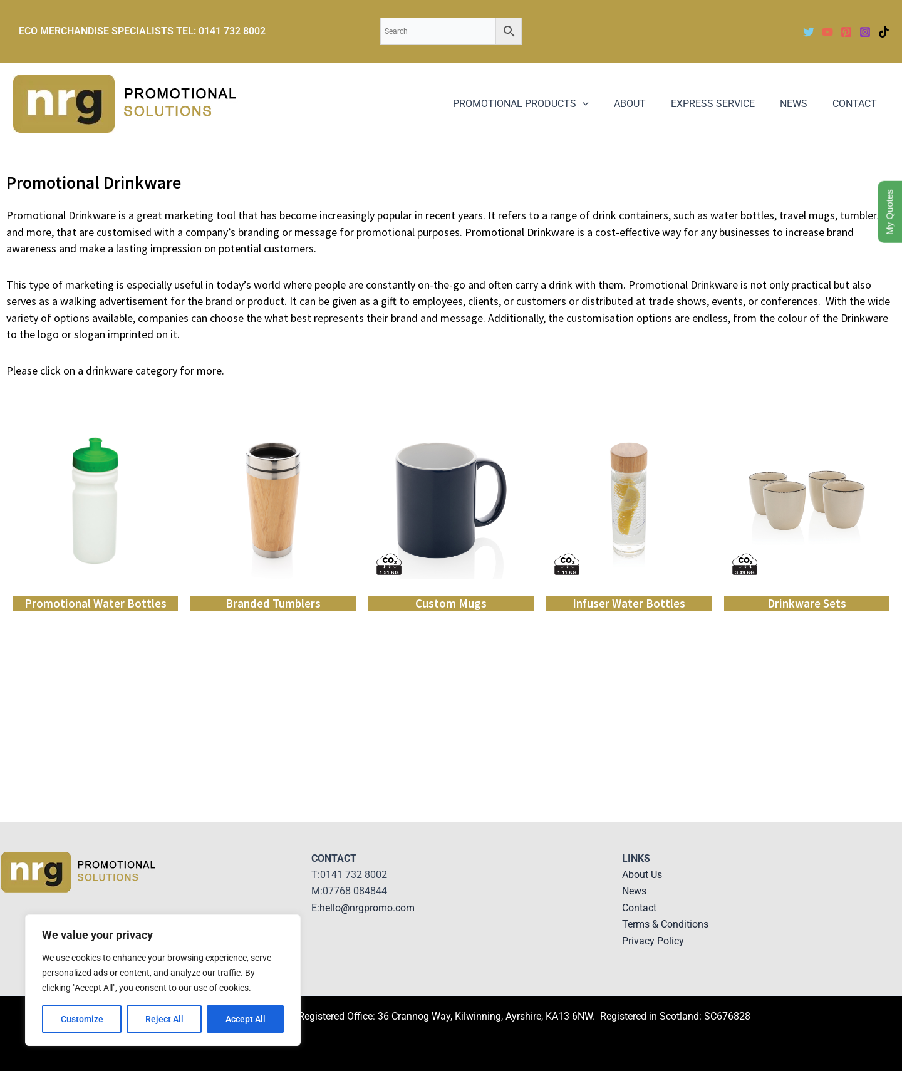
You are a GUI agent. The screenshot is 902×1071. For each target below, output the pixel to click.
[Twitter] (808, 32)
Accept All (246, 1019)
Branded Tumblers (273, 603)
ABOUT (647, 104)
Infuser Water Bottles (629, 603)
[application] (605, 104)
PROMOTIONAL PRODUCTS (543, 104)
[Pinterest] (846, 32)
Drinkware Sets (806, 603)
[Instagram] (865, 32)
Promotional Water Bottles (95, 603)
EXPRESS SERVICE (725, 104)
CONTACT (857, 104)
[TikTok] (883, 32)
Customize (82, 1019)
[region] (163, 980)
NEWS (801, 104)
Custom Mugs (451, 603)
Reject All (164, 1019)
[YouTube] (827, 32)
